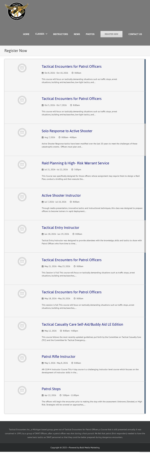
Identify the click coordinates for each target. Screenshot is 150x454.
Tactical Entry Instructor (60, 227)
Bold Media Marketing (90, 447)
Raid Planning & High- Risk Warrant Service (75, 163)
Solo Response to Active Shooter (67, 130)
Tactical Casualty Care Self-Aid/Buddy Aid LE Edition (82, 324)
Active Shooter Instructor (61, 195)
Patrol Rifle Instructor (58, 356)
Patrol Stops (51, 388)
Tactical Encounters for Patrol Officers (72, 66)
